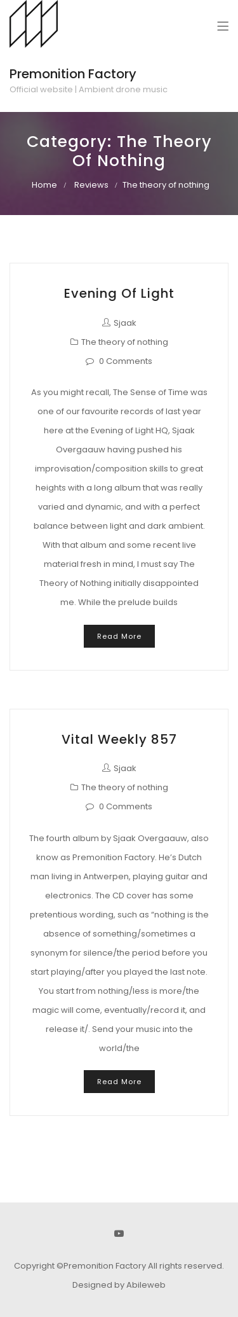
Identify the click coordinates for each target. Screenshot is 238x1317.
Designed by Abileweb (119, 1285)
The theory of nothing (124, 342)
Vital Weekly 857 (119, 739)
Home (44, 185)
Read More (119, 636)
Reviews (91, 185)
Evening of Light (119, 293)
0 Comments (125, 361)
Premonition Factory (73, 74)
